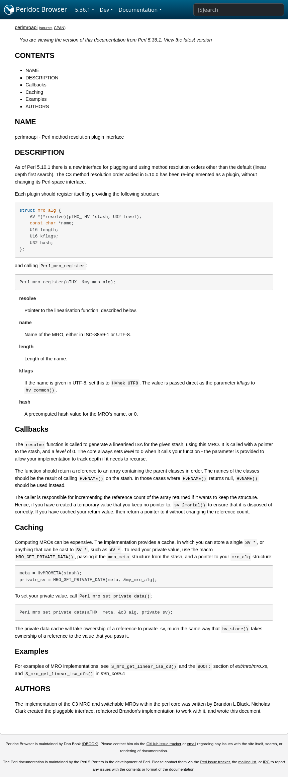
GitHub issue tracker (164, 744)
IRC (266, 762)
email (191, 744)
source (46, 28)
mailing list (247, 762)
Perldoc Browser (35, 10)
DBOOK (90, 744)
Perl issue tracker (215, 762)
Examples (35, 99)
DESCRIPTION (41, 77)
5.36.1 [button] (82, 9)
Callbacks (35, 84)
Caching (34, 92)
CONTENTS (35, 55)
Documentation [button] (138, 9)
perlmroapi (26, 27)
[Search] (238, 9)
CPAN (59, 28)
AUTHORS (37, 106)
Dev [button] (104, 9)
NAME (32, 70)
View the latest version (188, 40)
